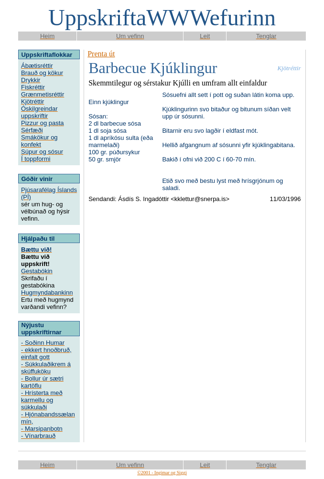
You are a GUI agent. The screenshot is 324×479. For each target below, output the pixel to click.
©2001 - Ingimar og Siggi (162, 472)
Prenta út (101, 54)
